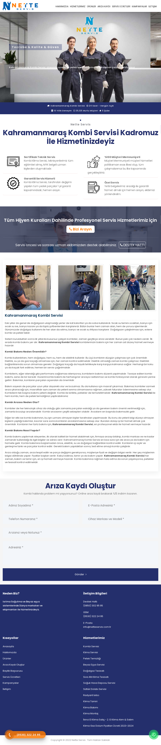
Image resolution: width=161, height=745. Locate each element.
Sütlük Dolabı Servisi (94, 689)
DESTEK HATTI (132, 245)
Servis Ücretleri (11, 677)
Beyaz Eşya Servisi (94, 664)
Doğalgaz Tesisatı (93, 671)
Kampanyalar (11, 683)
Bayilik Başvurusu (13, 671)
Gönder (80, 574)
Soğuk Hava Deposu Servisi (99, 683)
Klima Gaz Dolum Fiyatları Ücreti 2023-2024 (108, 725)
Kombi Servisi (91, 646)
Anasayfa (8, 646)
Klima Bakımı (90, 707)
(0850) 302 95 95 (93, 605)
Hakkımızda (9, 652)
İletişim (7, 689)
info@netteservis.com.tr (97, 627)
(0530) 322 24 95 (93, 616)
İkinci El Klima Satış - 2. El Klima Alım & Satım (108, 719)
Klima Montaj (90, 713)
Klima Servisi (90, 652)
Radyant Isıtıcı (91, 695)
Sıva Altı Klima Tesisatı (96, 677)
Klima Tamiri (90, 701)
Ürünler (7, 658)
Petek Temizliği (92, 658)
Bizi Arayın (80, 229)
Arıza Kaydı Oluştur (14, 664)
